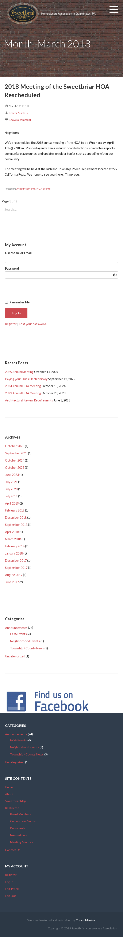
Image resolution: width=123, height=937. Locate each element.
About (9, 794)
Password (12, 268)
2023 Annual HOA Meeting (23, 393)
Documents (18, 828)
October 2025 (14, 446)
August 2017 (13, 575)
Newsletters (18, 835)
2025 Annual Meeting (19, 372)
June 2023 (12, 475)
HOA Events (43, 188)
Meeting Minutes (21, 842)
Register (11, 324)
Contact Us (12, 850)
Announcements (25, 188)
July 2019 (11, 496)
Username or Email (18, 253)
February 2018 (14, 546)
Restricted (12, 808)
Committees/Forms (23, 821)
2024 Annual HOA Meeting (23, 386)
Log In (9, 882)
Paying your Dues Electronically (26, 379)
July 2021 (11, 482)
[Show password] (114, 275)
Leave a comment (20, 119)
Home (9, 787)
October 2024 (14, 460)
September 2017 (16, 567)
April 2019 (12, 503)
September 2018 (16, 524)
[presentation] (71, 289)
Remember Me (19, 302)
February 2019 (14, 510)
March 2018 (13, 539)
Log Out (10, 896)
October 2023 (14, 467)
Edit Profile (12, 889)
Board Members (20, 814)
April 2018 (12, 532)
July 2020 (11, 489)
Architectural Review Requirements (29, 400)
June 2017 (12, 582)
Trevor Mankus (18, 113)
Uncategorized (15, 656)
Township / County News (27, 648)
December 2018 (16, 517)
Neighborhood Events (25, 641)
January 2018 (14, 553)
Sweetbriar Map (15, 801)
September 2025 (16, 453)
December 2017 (16, 560)
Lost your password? (33, 324)
